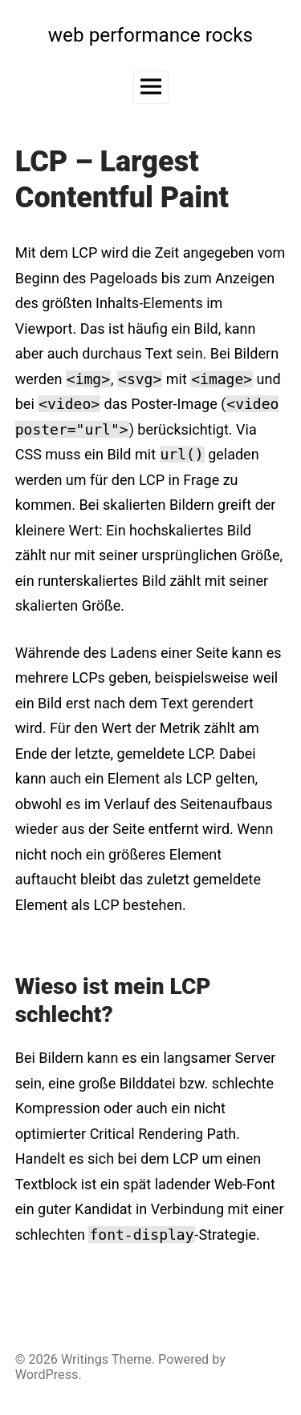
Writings (84, 1359)
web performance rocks (150, 34)
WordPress (47, 1374)
